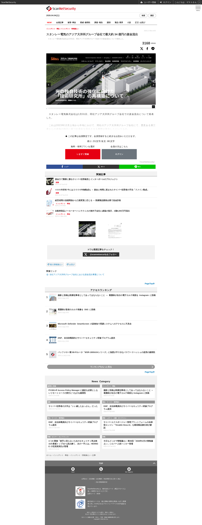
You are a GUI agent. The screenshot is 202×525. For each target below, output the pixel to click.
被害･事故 (72, 22)
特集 (104, 436)
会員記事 (59, 22)
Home (72, 471)
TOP (101, 463)
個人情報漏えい (56, 264)
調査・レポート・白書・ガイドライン (114, 418)
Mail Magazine (129, 471)
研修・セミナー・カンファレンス (58, 436)
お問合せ (84, 479)
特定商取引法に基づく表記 (112, 479)
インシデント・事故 (109, 386)
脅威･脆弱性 (85, 22)
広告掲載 (92, 479)
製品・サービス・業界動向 (111, 402)
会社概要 (99, 479)
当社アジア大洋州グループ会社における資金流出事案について (76, 274)
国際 (49, 402)
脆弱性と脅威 (52, 386)
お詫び (72, 264)
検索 (143, 16)
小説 (129, 22)
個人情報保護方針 (101, 482)
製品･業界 (119, 22)
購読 (152, 16)
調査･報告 (98, 22)
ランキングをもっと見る (101, 367)
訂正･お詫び (140, 22)
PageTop (149, 283)
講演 (109, 22)
